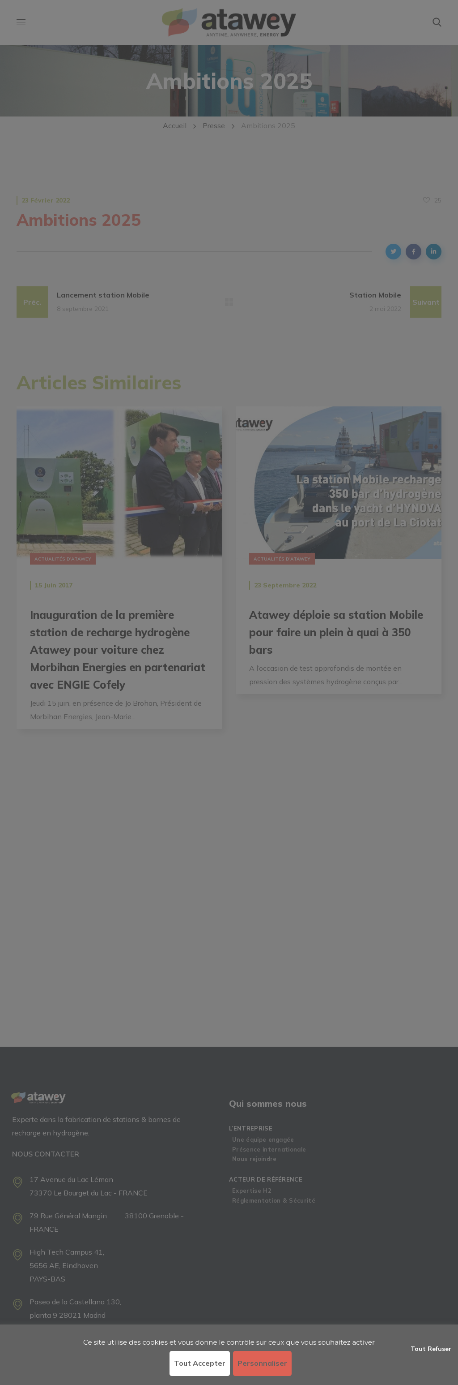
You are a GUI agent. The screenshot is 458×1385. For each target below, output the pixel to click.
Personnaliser (262, 1363)
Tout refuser (431, 1349)
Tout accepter (199, 1363)
